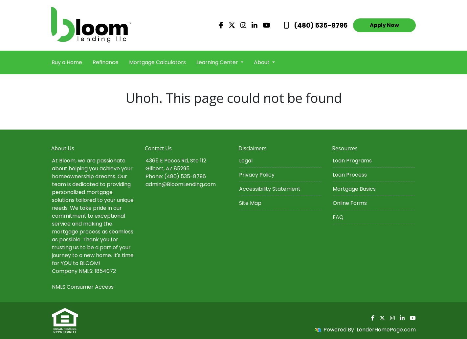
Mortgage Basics (354, 189)
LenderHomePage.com (386, 329)
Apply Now (384, 25)
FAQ (338, 217)
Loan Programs (352, 160)
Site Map (250, 203)
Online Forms (350, 203)
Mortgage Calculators (157, 62)
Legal (246, 160)
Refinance (106, 62)
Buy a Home (67, 62)
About (262, 62)
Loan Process (350, 175)
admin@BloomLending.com (180, 184)
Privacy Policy (257, 175)
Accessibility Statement (269, 189)
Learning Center (217, 62)
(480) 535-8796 (316, 25)
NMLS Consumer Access (83, 287)
